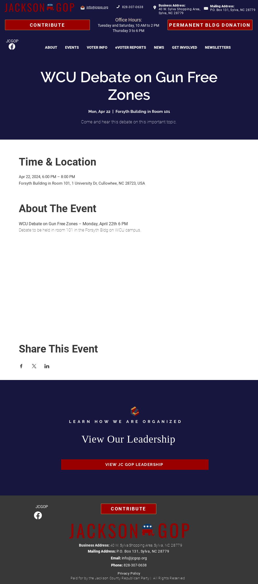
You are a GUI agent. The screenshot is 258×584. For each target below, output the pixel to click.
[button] (51, 47)
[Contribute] (47, 25)
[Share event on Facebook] (21, 366)
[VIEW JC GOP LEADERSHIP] (135, 464)
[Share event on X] (34, 366)
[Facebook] (12, 46)
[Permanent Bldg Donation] (210, 25)
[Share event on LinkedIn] (46, 366)
